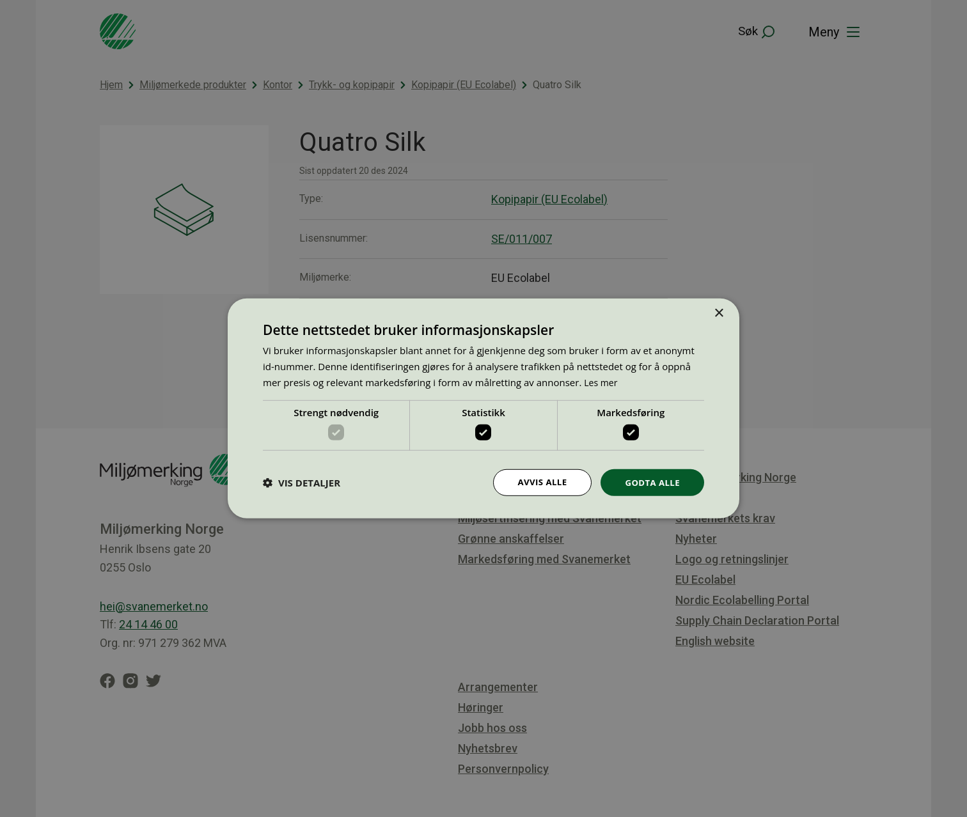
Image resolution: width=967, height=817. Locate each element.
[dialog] (483, 408)
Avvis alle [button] (537, 482)
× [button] (718, 313)
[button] (301, 482)
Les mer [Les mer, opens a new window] (602, 381)
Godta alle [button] (651, 482)
